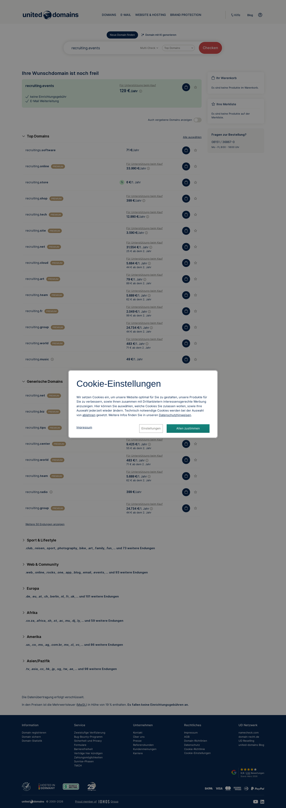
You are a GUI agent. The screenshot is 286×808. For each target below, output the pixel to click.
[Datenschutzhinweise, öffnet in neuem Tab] (175, 415)
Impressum (84, 427)
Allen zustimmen (188, 428)
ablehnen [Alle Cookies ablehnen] (89, 415)
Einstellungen (151, 428)
